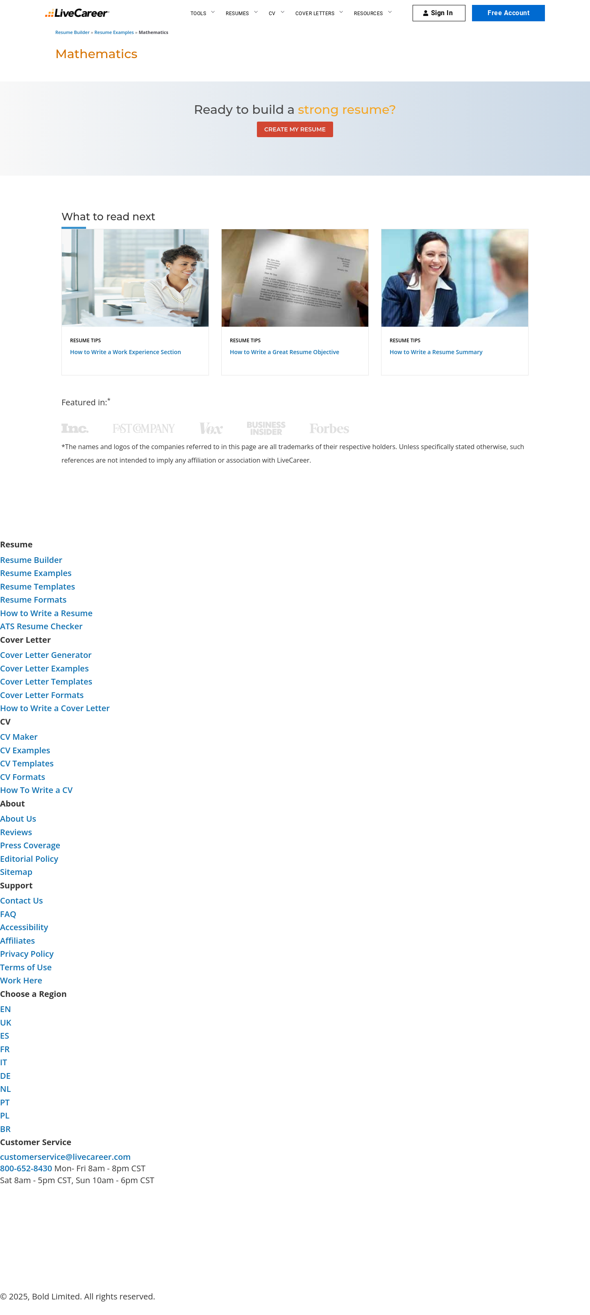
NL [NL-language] (5, 1088)
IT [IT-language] (3, 1062)
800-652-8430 (26, 1168)
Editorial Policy (29, 858)
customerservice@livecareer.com (65, 1156)
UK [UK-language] (5, 1022)
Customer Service (35, 1142)
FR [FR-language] (4, 1049)
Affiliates (17, 940)
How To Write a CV (36, 789)
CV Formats (22, 776)
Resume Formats (33, 599)
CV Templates (27, 763)
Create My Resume (295, 129)
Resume (16, 544)
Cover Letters (315, 13)
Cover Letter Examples (44, 668)
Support (16, 885)
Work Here (21, 980)
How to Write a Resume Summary (436, 352)
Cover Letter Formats (42, 694)
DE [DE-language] (5, 1075)
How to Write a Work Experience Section (125, 352)
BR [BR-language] (5, 1128)
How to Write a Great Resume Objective (284, 352)
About (12, 803)
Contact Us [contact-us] (21, 900)
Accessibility (24, 927)
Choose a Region (33, 993)
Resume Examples (114, 32)
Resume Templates (37, 586)
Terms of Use (26, 967)
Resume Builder (72, 32)
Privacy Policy (27, 953)
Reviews (16, 832)
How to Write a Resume (46, 613)
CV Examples (25, 750)
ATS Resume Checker (41, 626)
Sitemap (16, 871)
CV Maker (19, 736)
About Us (18, 818)
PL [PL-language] (4, 1115)
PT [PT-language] (5, 1102)
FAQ (8, 914)
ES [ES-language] (4, 1035)
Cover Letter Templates (46, 681)
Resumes (237, 13)
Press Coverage (30, 845)
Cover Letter (25, 639)
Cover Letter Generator (46, 654)
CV (272, 13)
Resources (368, 13)
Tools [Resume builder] (198, 13)
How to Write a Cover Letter (55, 708)
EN (5, 1008)
